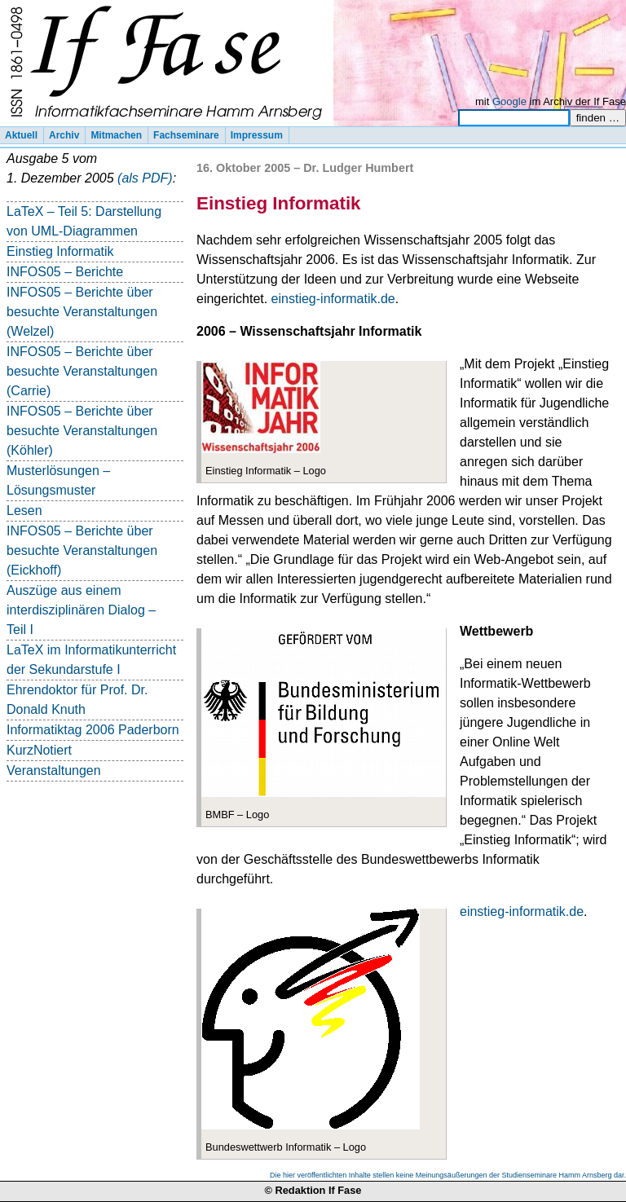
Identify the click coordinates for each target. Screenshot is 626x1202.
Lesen (24, 510)
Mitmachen (116, 135)
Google (509, 101)
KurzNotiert (39, 750)
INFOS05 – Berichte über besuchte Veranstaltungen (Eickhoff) (82, 550)
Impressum (257, 135)
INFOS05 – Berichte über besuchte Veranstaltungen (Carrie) (82, 371)
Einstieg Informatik (60, 251)
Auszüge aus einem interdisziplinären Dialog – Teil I (81, 609)
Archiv (64, 135)
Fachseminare (186, 135)
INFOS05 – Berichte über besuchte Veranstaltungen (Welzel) (82, 311)
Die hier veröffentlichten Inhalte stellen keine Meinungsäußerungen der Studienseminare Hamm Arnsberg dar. (448, 1175)
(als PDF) (145, 178)
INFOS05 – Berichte (65, 272)
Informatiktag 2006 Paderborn (93, 730)
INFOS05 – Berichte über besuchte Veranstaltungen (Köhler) (82, 430)
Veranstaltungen (54, 770)
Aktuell (21, 135)
